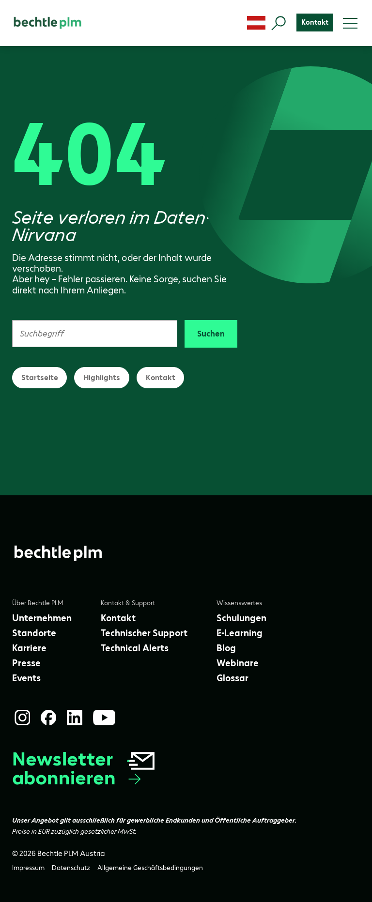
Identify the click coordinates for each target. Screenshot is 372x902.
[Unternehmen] (42, 618)
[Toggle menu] (350, 23)
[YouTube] (104, 717)
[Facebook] (48, 717)
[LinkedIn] (74, 717)
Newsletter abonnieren (84, 768)
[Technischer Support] (144, 633)
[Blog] (226, 648)
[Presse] (26, 663)
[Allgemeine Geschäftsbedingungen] (150, 868)
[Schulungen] (241, 618)
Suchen (211, 333)
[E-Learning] (240, 633)
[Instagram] (22, 717)
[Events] (26, 678)
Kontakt (160, 377)
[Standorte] (34, 633)
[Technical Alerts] (135, 648)
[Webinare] (238, 663)
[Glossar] (232, 678)
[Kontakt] (314, 22)
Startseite (39, 377)
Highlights (101, 377)
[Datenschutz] (71, 868)
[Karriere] (29, 648)
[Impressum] (28, 868)
